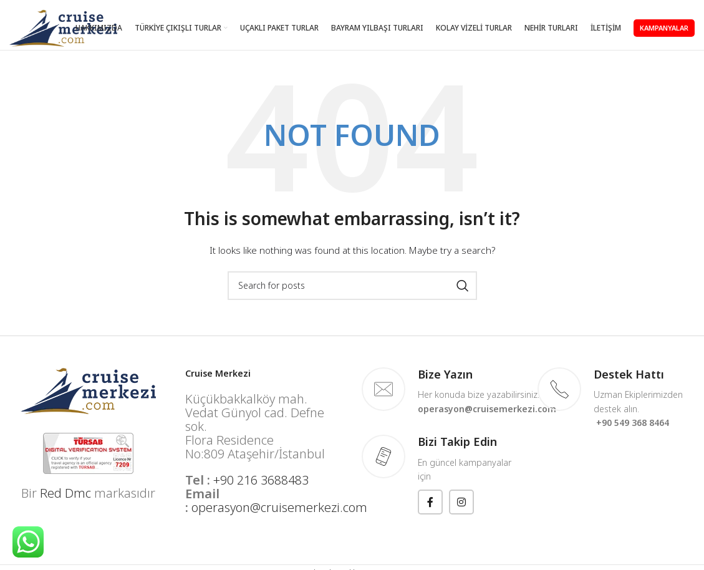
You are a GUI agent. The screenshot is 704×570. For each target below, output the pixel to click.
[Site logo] (63, 27)
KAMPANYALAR (664, 27)
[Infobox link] (440, 391)
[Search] (352, 285)
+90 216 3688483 (261, 479)
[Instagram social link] (461, 502)
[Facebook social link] (430, 502)
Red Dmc (65, 493)
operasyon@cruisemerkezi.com (279, 507)
